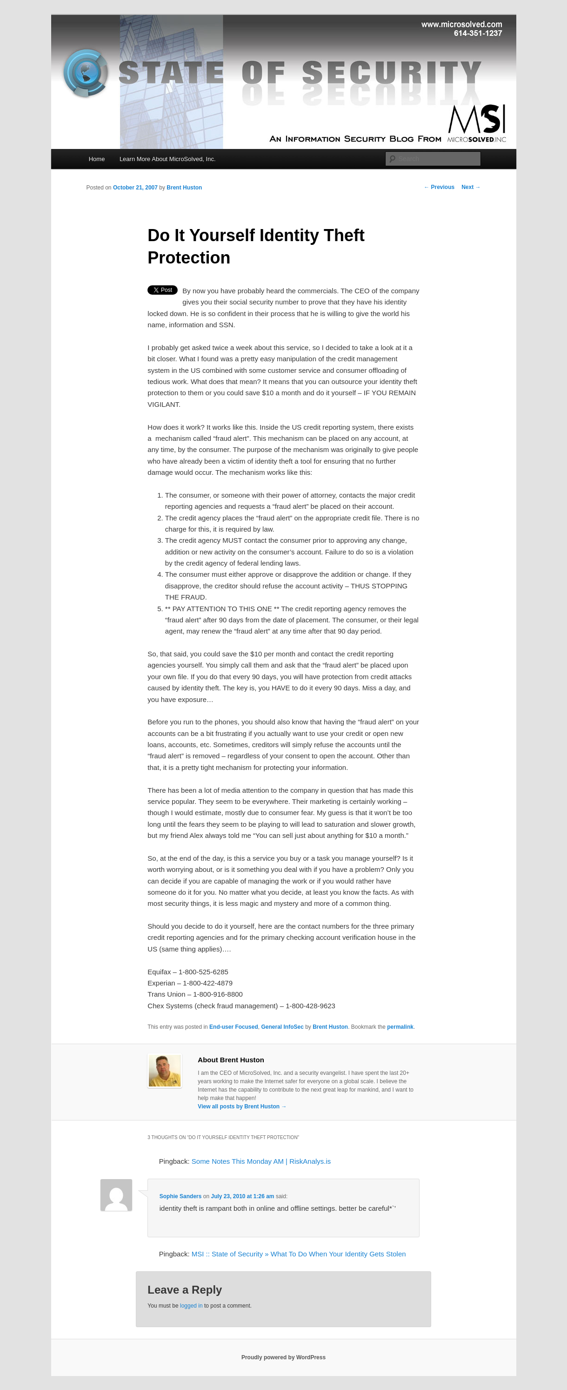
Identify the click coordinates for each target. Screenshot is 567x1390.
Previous (439, 187)
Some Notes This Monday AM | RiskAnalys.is (261, 1161)
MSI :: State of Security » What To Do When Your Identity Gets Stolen (299, 1254)
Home (97, 158)
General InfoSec (282, 1027)
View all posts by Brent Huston (242, 1106)
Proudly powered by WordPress (283, 1357)
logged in (191, 1305)
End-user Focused (233, 1027)
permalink (400, 1027)
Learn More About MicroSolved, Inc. (168, 158)
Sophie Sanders (181, 1196)
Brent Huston (184, 187)
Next (470, 187)
